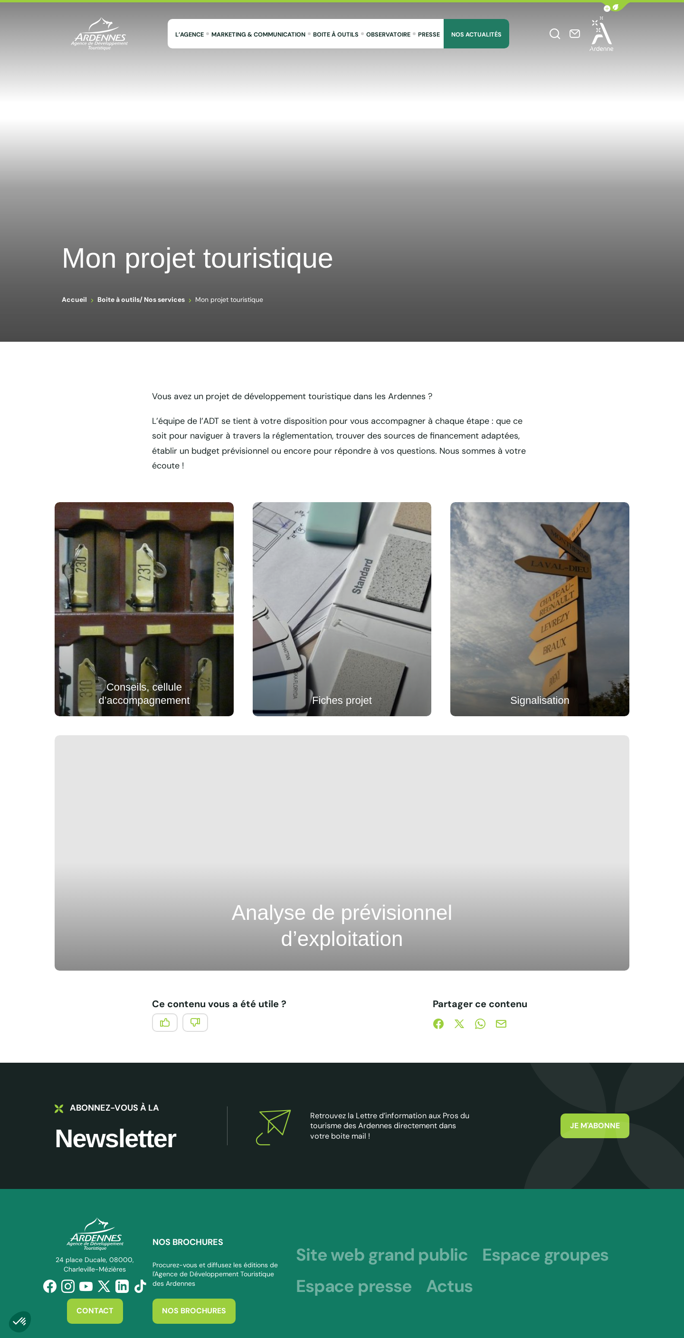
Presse (429, 34)
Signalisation (540, 700)
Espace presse (353, 1286)
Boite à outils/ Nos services (141, 299)
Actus (449, 1286)
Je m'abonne (595, 1126)
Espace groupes (545, 1254)
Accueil (74, 299)
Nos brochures (194, 1311)
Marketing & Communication (258, 34)
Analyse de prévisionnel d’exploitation (342, 925)
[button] (615, 7)
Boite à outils (336, 34)
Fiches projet (342, 700)
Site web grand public (382, 1254)
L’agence (189, 34)
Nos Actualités (476, 34)
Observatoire (388, 34)
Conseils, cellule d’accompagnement (144, 693)
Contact (95, 1311)
